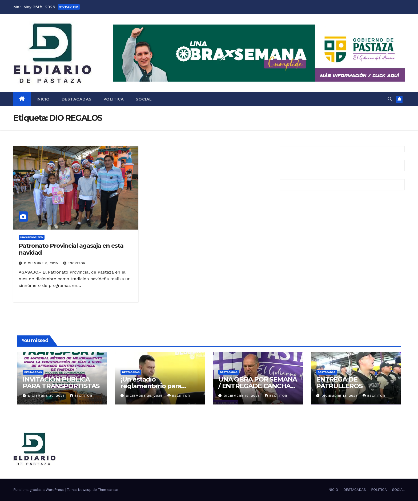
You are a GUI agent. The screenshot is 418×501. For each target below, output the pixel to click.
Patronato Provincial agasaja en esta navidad (71, 249)
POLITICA (113, 99)
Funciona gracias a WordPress (39, 490)
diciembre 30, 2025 (47, 396)
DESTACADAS (77, 99)
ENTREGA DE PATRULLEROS (339, 382)
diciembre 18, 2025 (340, 396)
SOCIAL (144, 99)
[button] (390, 99)
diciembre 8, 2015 (41, 263)
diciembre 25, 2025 (145, 396)
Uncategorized (31, 237)
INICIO (43, 99)
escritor (74, 263)
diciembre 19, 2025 (242, 396)
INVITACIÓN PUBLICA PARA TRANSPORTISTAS (61, 382)
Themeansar (108, 490)
